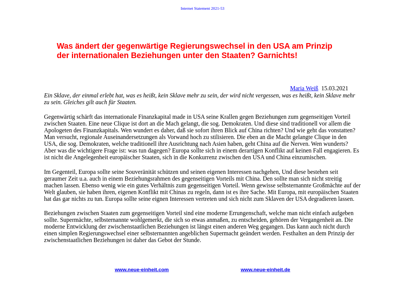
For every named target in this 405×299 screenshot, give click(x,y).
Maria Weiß (304, 88)
